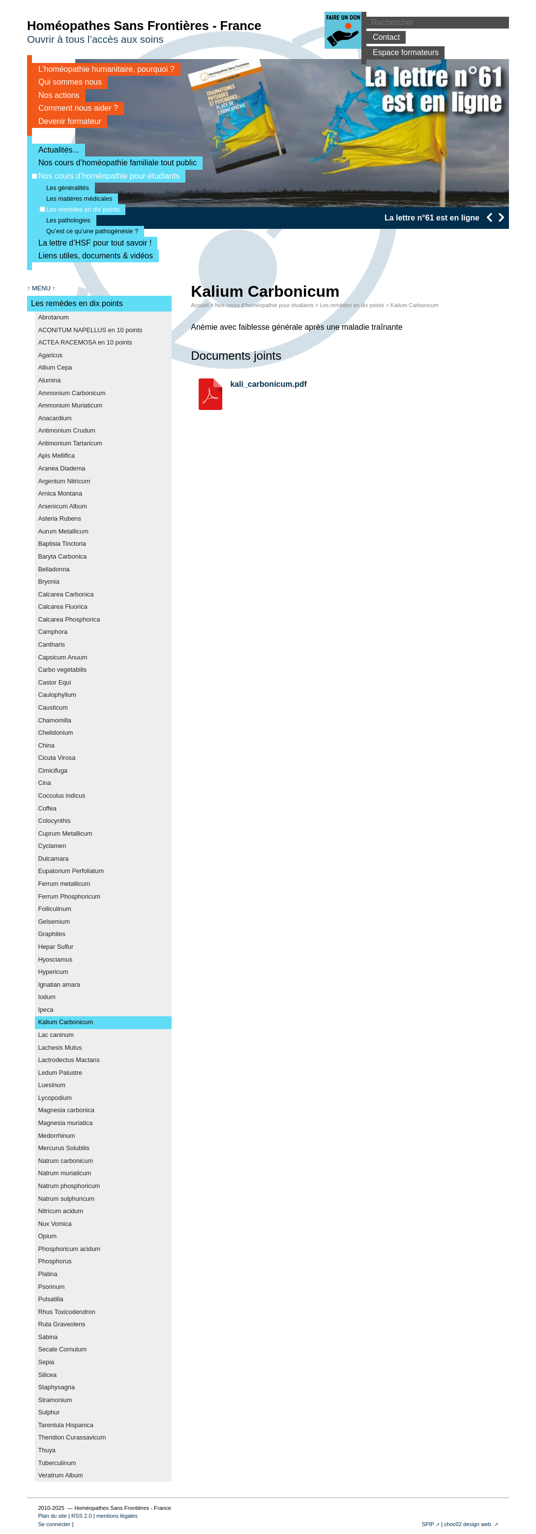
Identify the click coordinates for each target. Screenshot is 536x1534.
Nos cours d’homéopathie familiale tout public (114, 162)
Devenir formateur (66, 121)
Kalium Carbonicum (65, 1022)
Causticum (52, 707)
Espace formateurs (402, 52)
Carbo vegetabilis (62, 669)
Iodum (47, 997)
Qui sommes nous (67, 82)
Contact (383, 37)
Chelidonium (55, 732)
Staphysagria (56, 1387)
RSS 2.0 (81, 1516)
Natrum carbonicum (65, 1160)
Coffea (47, 808)
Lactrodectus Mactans (68, 1060)
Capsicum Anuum (62, 657)
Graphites (51, 934)
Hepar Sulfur (55, 946)
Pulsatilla (50, 1299)
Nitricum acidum (60, 1211)
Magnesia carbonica (66, 1110)
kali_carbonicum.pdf (268, 384)
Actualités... (55, 150)
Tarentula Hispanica (65, 1425)
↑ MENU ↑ (41, 288)
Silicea (47, 1374)
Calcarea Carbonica (65, 594)
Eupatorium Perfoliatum (71, 871)
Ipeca (45, 1009)
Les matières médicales (76, 198)
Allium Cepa (55, 367)
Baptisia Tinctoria (62, 543)
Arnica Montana (60, 493)
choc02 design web (468, 1524)
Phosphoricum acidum (69, 1248)
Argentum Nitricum (64, 481)
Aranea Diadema (61, 468)
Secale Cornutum (62, 1349)
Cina (44, 782)
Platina (47, 1274)
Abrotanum (53, 317)
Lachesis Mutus (60, 1047)
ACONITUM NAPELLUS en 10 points (90, 330)
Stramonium (55, 1400)
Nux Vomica (54, 1223)
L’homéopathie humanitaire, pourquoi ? (103, 69)
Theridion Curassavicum (72, 1437)
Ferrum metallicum (64, 883)
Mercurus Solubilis (63, 1148)
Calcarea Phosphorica (69, 619)
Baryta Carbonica (62, 556)
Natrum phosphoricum (69, 1186)
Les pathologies (65, 220)
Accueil (199, 305)
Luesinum (51, 1085)
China (46, 745)
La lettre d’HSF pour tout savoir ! (91, 243)
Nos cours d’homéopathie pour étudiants (105, 176)
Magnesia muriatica (65, 1123)
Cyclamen (52, 845)
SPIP (427, 1524)
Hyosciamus (55, 959)
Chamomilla (54, 720)
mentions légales (117, 1516)
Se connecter (54, 1524)
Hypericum (53, 971)
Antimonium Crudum (66, 430)
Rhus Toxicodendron (66, 1311)
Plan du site (52, 1516)
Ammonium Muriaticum (70, 405)
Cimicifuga (52, 770)
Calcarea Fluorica (62, 606)
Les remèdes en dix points (79, 209)
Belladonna (53, 569)
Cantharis (51, 644)
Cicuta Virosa (56, 757)
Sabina (48, 1337)
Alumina (49, 380)
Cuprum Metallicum (65, 833)
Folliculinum (54, 908)
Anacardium (54, 418)
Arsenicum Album (62, 506)
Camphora (52, 631)
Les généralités (64, 187)
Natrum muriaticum (64, 1173)
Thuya (47, 1450)
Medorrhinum (56, 1135)
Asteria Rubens (59, 518)
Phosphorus (54, 1261)
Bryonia (48, 581)
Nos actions (56, 95)
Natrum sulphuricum (66, 1198)
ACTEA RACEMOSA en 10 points (85, 342)
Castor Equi (54, 682)
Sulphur (49, 1412)
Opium (47, 1236)
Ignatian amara (59, 984)
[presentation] (489, 217)
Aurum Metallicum (63, 531)
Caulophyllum (57, 694)
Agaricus (50, 355)
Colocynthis (54, 820)
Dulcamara (53, 858)
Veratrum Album (60, 1475)
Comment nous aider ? (75, 108)
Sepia (46, 1362)
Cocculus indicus (61, 795)
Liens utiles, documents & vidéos (92, 255)
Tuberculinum (57, 1463)
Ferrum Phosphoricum (69, 896)
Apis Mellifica (56, 455)
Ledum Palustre (60, 1072)
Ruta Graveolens (61, 1324)
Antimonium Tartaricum (70, 443)
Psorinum (51, 1286)
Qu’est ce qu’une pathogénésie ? (89, 231)
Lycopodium (55, 1097)
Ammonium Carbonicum (71, 393)
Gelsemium (54, 921)
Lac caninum (56, 1034)
